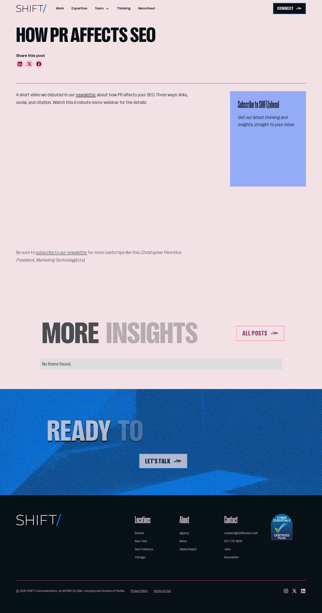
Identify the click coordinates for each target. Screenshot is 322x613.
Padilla (120, 591)
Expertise (79, 8)
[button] (102, 8)
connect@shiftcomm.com (241, 533)
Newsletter (231, 557)
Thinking (124, 8)
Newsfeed (146, 8)
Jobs (227, 549)
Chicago (140, 557)
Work (60, 8)
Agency (184, 533)
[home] (31, 8)
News (183, 541)
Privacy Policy (139, 591)
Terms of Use (162, 591)
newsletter (86, 94)
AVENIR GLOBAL (72, 591)
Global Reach (188, 549)
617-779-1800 (233, 541)
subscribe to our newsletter (61, 255)
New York (141, 541)
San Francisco (144, 549)
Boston (139, 533)
